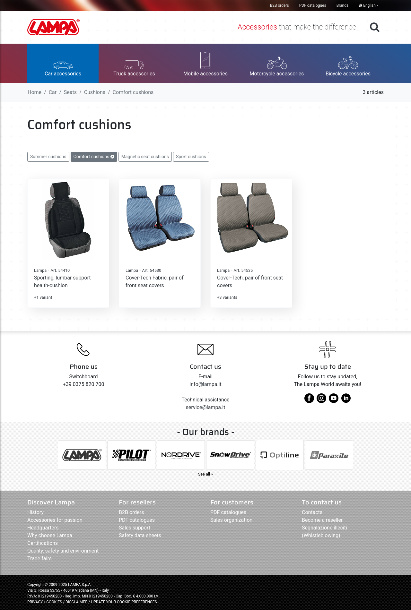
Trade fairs (39, 558)
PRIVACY (35, 602)
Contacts (312, 512)
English (367, 5)
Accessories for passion (54, 520)
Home (34, 92)
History (35, 512)
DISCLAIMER (77, 602)
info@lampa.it (205, 384)
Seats (70, 92)
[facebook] (309, 401)
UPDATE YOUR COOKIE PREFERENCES (124, 602)
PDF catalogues (312, 5)
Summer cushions (48, 156)
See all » (205, 474)
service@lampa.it (205, 407)
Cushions (94, 92)
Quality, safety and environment (63, 551)
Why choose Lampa (49, 535)
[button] (63, 63)
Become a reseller (322, 520)
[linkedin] (346, 401)
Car (53, 92)
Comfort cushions (94, 156)
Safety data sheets (140, 535)
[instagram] (321, 401)
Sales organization (231, 520)
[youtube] (333, 401)
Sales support (134, 528)
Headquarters (42, 528)
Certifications (42, 543)
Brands (342, 5)
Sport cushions (191, 156)
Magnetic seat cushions (145, 156)
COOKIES (54, 602)
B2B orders (279, 5)
